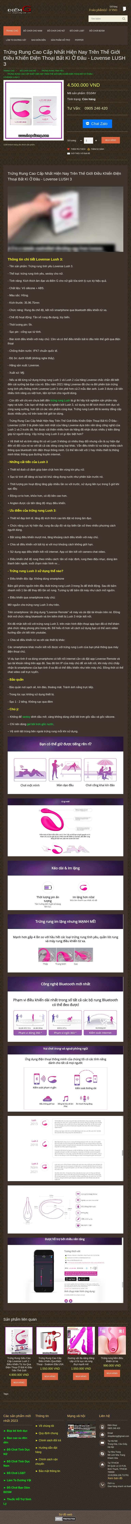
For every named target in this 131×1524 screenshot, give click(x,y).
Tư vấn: (74, 108)
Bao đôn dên (38, 40)
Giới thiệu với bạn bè (80, 153)
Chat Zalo (99, 124)
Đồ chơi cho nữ (56, 31)
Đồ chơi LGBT (77, 31)
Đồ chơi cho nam (32, 31)
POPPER (79, 40)
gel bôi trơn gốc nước (40, 724)
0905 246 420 (96, 108)
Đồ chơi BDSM (97, 31)
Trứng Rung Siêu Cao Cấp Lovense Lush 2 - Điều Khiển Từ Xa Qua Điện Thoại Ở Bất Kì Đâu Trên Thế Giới (19, 1364)
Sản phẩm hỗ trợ (60, 40)
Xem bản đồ (115, 1478)
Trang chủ (12, 31)
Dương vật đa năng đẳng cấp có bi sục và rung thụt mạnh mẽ (81, 1361)
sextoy (26, 716)
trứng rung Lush (60, 400)
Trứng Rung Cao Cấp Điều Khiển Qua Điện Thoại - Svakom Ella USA (50, 1361)
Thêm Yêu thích (78, 149)
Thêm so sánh (97, 149)
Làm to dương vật (16, 40)
